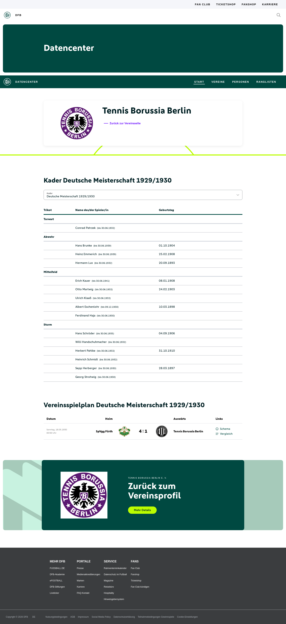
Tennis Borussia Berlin (188, 431)
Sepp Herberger (86, 368)
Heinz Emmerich (86, 254)
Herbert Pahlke (85, 350)
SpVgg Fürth (104, 431)
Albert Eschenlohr (87, 306)
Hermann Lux (84, 262)
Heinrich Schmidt (86, 359)
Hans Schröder (85, 333)
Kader (50, 193)
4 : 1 (143, 431)
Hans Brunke (83, 245)
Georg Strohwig (85, 376)
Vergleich (224, 433)
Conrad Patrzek (85, 227)
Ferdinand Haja (85, 315)
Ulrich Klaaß (83, 298)
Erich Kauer (82, 280)
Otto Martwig (84, 289)
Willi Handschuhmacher (91, 342)
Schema (223, 429)
